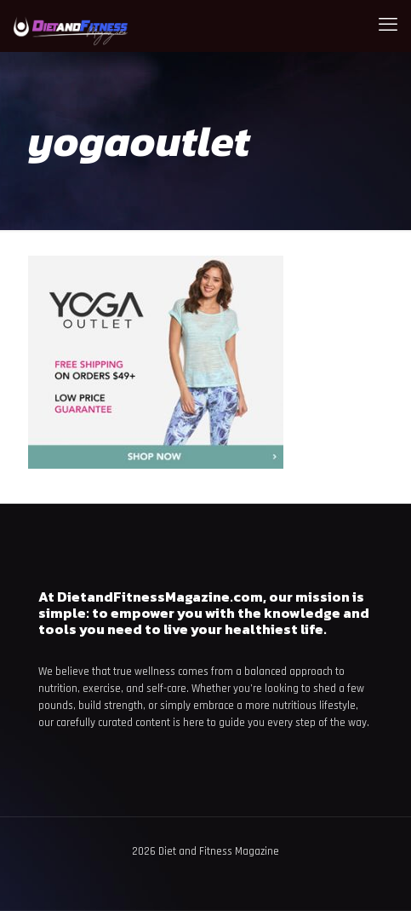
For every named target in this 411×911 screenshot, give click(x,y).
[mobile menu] (388, 25)
